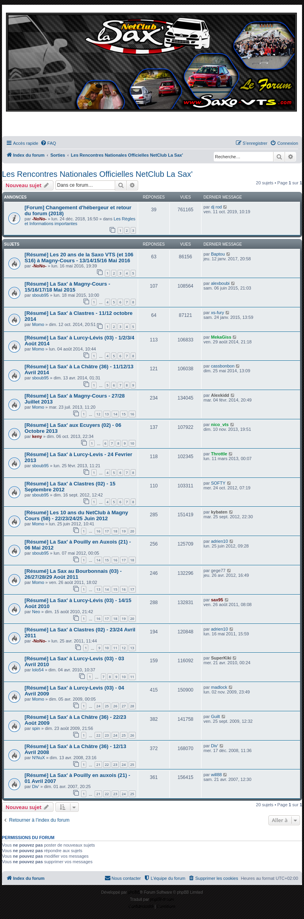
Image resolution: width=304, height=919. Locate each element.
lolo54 (38, 669)
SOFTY (218, 483)
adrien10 (219, 541)
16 (132, 414)
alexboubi (220, 283)
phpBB (134, 892)
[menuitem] (48, 143)
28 (132, 706)
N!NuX (38, 757)
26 (115, 706)
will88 (216, 774)
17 (107, 531)
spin (36, 728)
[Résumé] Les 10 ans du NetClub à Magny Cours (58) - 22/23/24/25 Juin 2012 (76, 515)
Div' (214, 745)
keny (37, 436)
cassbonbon (222, 366)
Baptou (218, 254)
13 (107, 414)
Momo (38, 324)
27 (123, 706)
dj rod (216, 207)
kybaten (219, 512)
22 (98, 735)
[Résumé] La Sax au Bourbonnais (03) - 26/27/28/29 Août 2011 (73, 574)
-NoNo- (39, 218)
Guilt (215, 716)
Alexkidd (220, 395)
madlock (219, 687)
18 (115, 531)
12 (98, 414)
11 (115, 647)
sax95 (217, 599)
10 (132, 443)
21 (98, 764)
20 (132, 531)
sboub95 (40, 295)
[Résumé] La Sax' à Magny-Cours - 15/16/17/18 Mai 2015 (67, 287)
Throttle (219, 453)
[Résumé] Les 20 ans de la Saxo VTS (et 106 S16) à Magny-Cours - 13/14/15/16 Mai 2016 (79, 257)
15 (123, 414)
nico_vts (220, 424)
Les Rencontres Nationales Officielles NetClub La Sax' (97, 174)
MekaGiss (221, 337)
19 (123, 531)
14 (115, 414)
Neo (36, 611)
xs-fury (217, 312)
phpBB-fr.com (162, 899)
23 (107, 735)
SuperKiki (221, 658)
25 (107, 706)
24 (98, 706)
